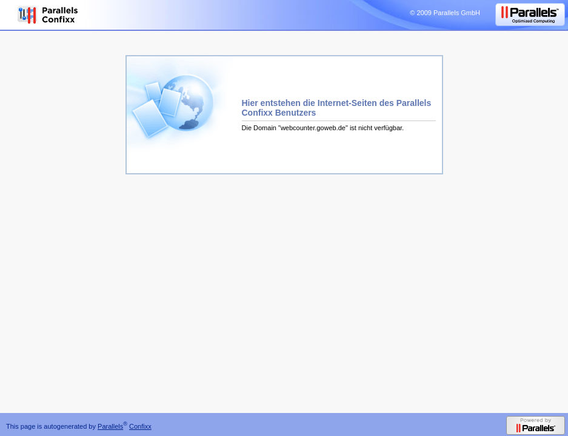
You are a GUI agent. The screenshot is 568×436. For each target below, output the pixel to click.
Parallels (110, 426)
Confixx (140, 426)
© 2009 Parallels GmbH (445, 12)
